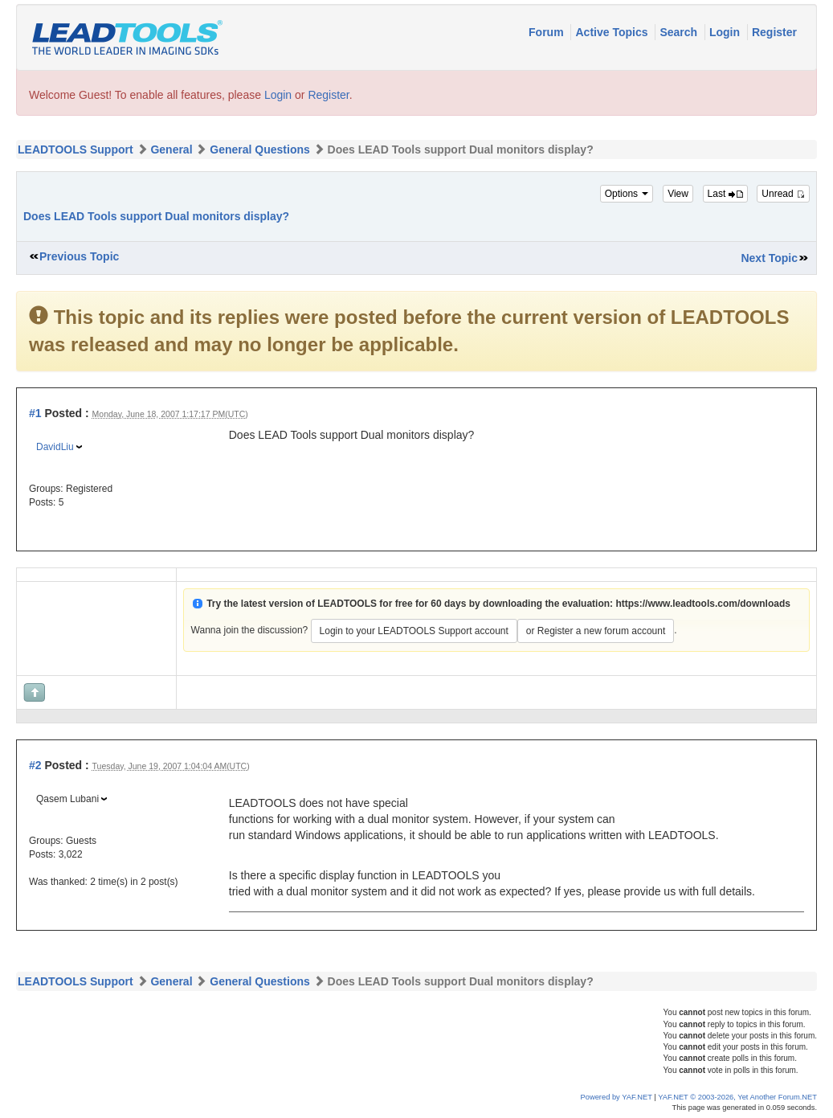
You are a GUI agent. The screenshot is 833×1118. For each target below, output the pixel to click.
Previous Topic (79, 256)
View (678, 193)
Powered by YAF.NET (616, 1097)
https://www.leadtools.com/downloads (702, 603)
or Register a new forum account (595, 631)
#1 (35, 413)
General (171, 149)
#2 (35, 765)
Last (725, 193)
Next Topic (769, 258)
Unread (783, 193)
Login (726, 32)
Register (774, 32)
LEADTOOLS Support (75, 149)
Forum (547, 32)
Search (679, 32)
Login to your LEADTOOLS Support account (414, 631)
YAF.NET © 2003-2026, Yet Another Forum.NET (737, 1097)
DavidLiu (55, 447)
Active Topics (613, 32)
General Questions (259, 149)
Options (627, 193)
